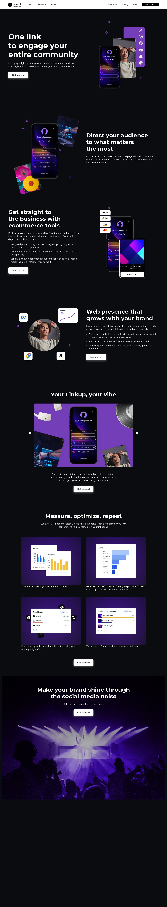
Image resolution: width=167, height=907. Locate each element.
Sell (30, 4)
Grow (53, 4)
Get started (150, 4)
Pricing (125, 4)
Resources (113, 4)
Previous (30, 433)
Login (134, 4)
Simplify (42, 4)
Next (136, 433)
